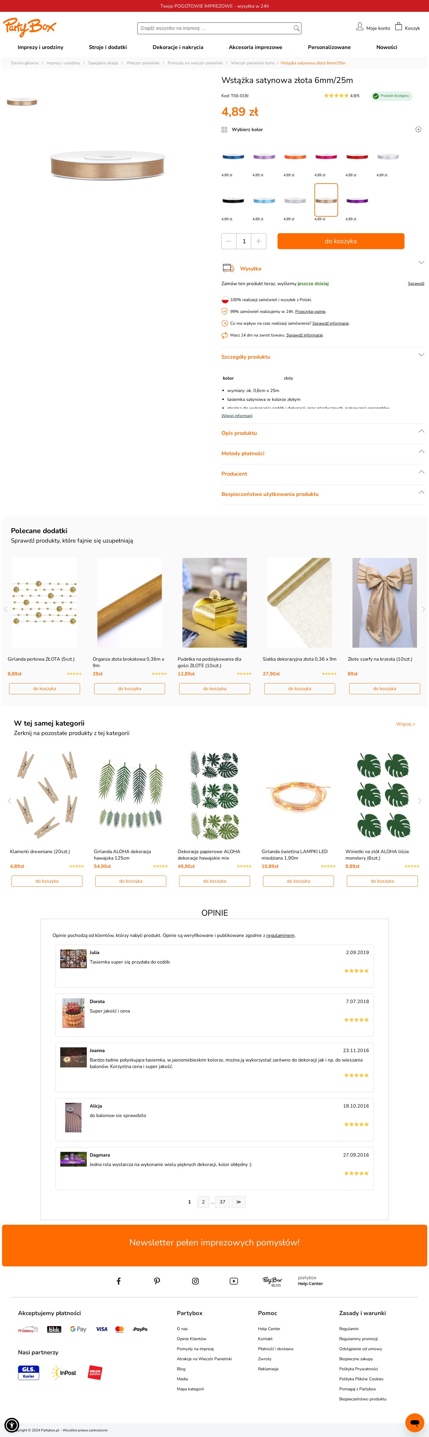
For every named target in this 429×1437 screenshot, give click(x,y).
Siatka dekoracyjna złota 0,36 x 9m (300, 659)
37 (223, 1202)
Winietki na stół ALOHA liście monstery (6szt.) (377, 854)
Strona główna (24, 63)
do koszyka (341, 241)
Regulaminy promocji (358, 1339)
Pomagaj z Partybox (357, 1389)
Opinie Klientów (191, 1339)
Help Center (269, 1329)
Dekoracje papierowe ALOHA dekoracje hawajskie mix (209, 854)
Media (182, 1379)
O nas (182, 1329)
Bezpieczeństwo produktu (362, 1399)
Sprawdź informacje (330, 323)
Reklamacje (268, 1369)
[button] (12, 1425)
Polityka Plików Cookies (361, 1379)
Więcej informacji (236, 416)
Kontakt (265, 1339)
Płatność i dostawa (275, 1349)
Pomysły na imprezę (195, 1349)
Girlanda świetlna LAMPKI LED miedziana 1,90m (295, 854)
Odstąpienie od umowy (360, 1349)
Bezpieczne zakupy (356, 1359)
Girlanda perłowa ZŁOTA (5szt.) (41, 659)
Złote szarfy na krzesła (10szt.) (380, 659)
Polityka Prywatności (358, 1369)
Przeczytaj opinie (310, 311)
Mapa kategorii (190, 1389)
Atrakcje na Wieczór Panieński (204, 1359)
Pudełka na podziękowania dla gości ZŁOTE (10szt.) (209, 662)
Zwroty (264, 1359)
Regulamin (349, 1329)
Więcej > (405, 724)
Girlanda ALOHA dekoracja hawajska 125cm (122, 854)
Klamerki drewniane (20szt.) (40, 851)
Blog (181, 1369)
